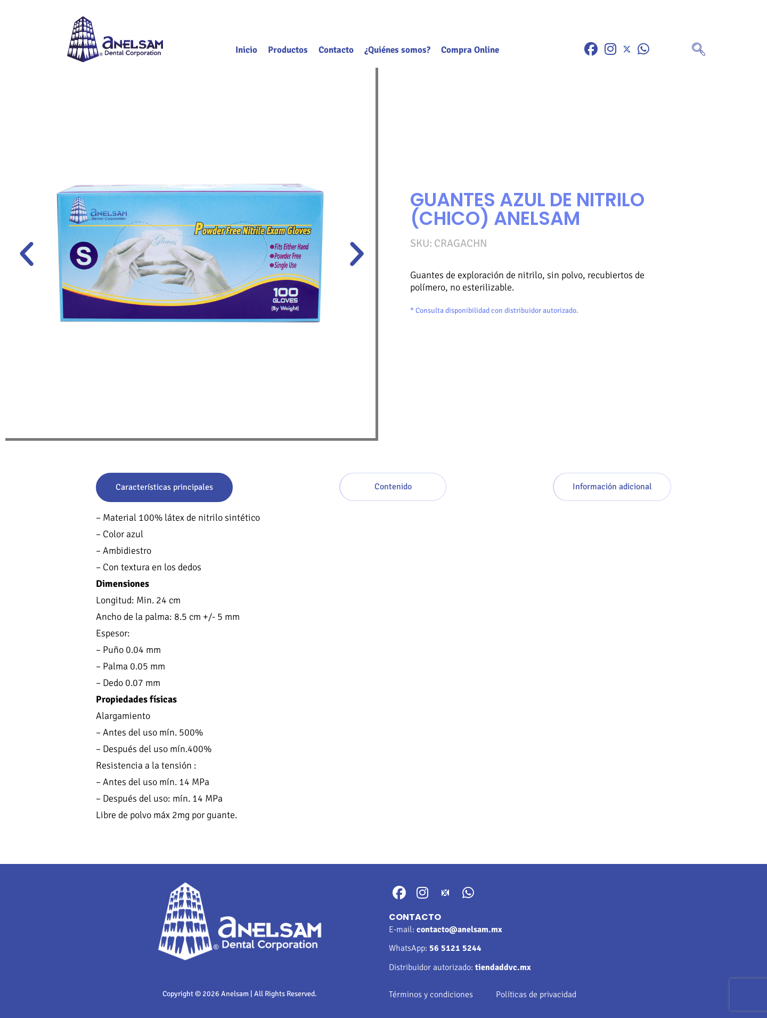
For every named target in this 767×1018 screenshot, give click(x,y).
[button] (27, 254)
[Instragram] (610, 49)
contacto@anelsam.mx (459, 929)
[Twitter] (627, 49)
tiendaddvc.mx (503, 967)
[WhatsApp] (643, 49)
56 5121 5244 (455, 948)
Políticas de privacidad (536, 994)
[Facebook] (591, 49)
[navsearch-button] (698, 50)
